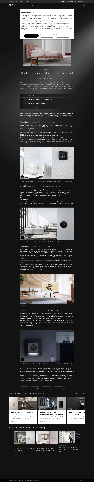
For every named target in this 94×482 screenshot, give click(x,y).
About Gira (62, 1)
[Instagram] (77, 480)
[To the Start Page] (12, 5)
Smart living (21, 480)
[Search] (84, 5)
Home (10, 480)
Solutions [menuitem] (27, 5)
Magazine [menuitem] (33, 5)
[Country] (81, 1)
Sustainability (73, 1)
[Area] (25, 1)
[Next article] (83, 393)
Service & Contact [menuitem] (41, 5)
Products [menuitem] (21, 5)
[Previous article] (76, 393)
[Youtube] (79, 480)
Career (67, 1)
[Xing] (82, 480)
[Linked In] (80, 480)
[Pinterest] (84, 480)
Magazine (15, 480)
